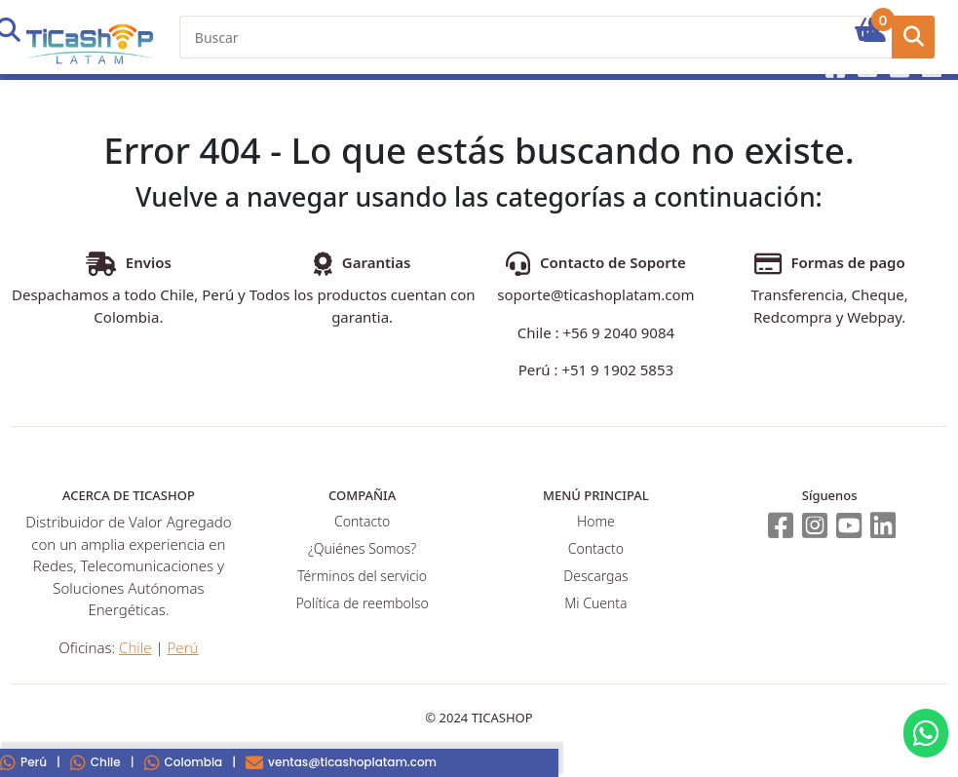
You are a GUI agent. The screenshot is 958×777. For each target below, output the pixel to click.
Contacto (362, 521)
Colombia (183, 762)
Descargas (595, 575)
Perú (183, 647)
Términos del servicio (362, 575)
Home (596, 521)
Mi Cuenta (595, 603)
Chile (95, 762)
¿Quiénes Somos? (362, 548)
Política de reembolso (361, 603)
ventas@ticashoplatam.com (341, 762)
